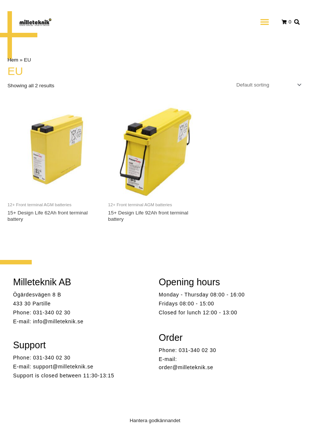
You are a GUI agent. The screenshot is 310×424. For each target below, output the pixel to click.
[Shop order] (267, 85)
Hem (12, 60)
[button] (264, 22)
